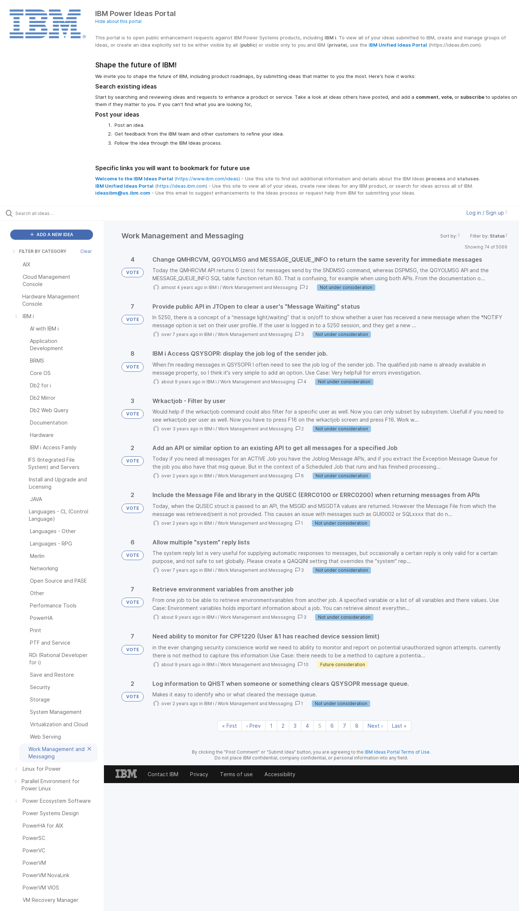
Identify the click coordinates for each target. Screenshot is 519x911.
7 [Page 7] (344, 726)
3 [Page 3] (295, 726)
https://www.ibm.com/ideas (207, 178)
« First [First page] (229, 726)
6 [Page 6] (332, 726)
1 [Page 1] (271, 726)
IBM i (214, 287)
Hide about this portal (118, 21)
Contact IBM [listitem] (163, 774)
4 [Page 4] (307, 726)
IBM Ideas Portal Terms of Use (397, 752)
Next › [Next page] (375, 726)
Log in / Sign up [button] (486, 213)
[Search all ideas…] (61, 213)
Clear (86, 251)
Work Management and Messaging (259, 287)
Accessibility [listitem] (279, 774)
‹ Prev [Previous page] (253, 726)
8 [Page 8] (357, 726)
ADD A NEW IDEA (51, 234)
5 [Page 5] (319, 726)
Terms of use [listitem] (236, 774)
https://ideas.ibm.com (181, 186)
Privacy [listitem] (199, 774)
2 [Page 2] (283, 726)
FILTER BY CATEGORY (39, 251)
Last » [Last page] (399, 726)
